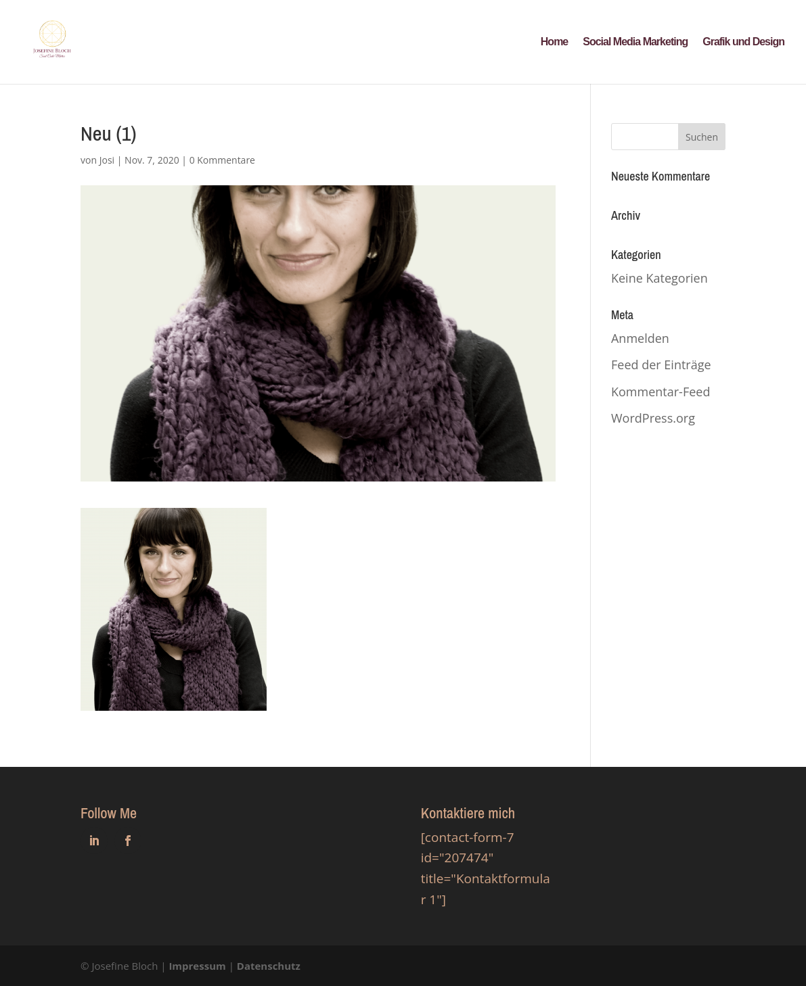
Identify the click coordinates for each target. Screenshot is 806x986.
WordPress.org (653, 418)
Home (554, 42)
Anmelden (640, 338)
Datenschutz (268, 965)
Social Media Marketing (635, 42)
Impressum (197, 965)
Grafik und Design (743, 42)
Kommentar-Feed (660, 391)
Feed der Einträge (661, 364)
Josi (106, 160)
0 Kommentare (222, 160)
